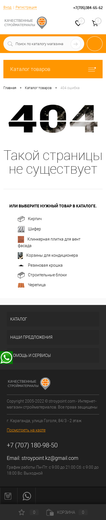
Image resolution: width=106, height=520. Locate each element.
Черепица (32, 285)
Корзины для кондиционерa (48, 255)
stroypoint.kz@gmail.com (49, 458)
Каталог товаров (53, 69)
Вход (7, 7)
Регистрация (26, 7)
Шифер (29, 229)
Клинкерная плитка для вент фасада (49, 242)
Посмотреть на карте (26, 430)
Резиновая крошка (40, 265)
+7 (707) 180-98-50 (32, 445)
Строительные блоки (42, 275)
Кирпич (30, 219)
